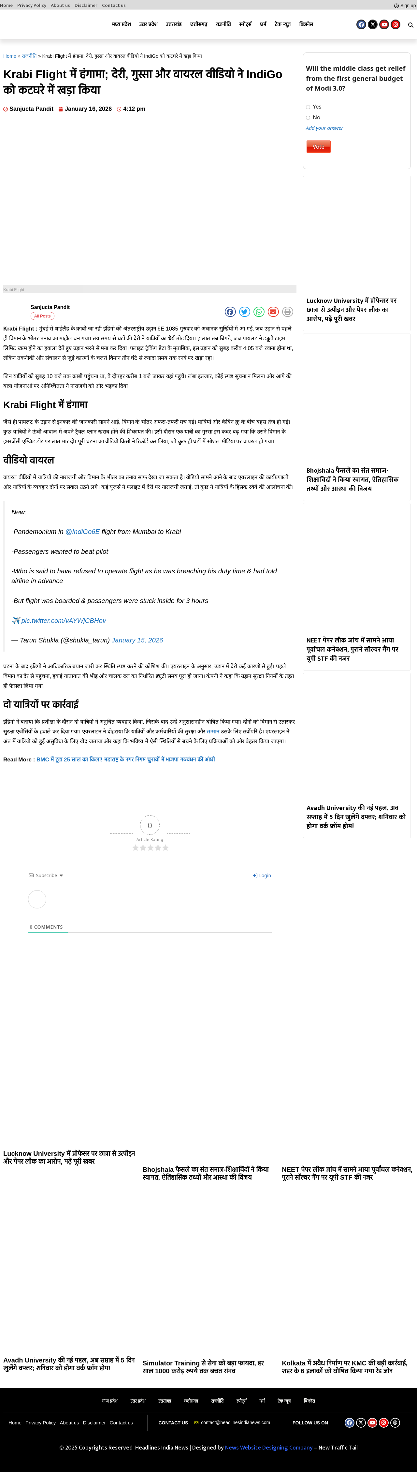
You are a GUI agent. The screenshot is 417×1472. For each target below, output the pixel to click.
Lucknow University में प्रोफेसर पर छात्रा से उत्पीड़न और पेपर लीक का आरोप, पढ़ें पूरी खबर (352, 310)
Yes (313, 106)
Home (6, 5)
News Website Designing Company (269, 1448)
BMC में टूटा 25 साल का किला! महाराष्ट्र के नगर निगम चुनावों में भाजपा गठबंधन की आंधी (125, 760)
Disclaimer (86, 5)
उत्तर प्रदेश (148, 24)
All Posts (42, 316)
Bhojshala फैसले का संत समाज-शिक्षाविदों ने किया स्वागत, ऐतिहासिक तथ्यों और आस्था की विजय (353, 479)
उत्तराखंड (174, 24)
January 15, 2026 (137, 640)
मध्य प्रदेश (121, 24)
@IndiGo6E (82, 531)
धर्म (263, 24)
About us (60, 5)
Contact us (114, 5)
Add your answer (324, 128)
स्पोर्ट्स (245, 24)
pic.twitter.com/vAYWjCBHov (64, 620)
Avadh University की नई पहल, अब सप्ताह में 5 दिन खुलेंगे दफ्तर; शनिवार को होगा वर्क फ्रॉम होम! (356, 817)
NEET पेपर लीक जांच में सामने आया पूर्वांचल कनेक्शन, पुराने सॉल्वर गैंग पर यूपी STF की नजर (352, 649)
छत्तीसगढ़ (199, 24)
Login (262, 875)
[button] (410, 25)
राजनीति (223, 24)
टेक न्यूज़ (283, 24)
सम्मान (213, 732)
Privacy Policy (31, 5)
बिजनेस (306, 24)
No (313, 117)
